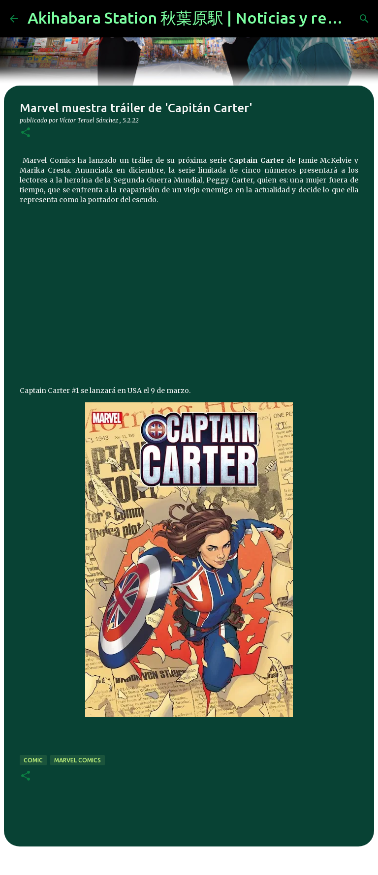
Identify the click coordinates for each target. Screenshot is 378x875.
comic (33, 760)
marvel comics (77, 760)
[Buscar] (364, 18)
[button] (26, 133)
